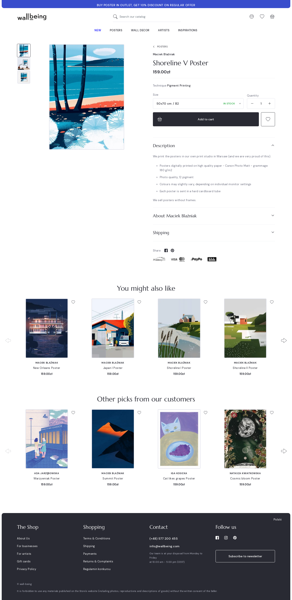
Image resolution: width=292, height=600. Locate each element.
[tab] (214, 145)
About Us (23, 538)
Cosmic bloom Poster (245, 478)
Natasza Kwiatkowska (245, 473)
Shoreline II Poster (245, 368)
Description (214, 145)
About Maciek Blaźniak (214, 216)
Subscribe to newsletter (245, 556)
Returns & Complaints (98, 561)
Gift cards (24, 561)
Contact (159, 527)
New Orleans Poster (46, 368)
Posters (159, 46)
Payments (90, 554)
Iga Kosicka (179, 473)
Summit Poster (113, 478)
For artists (24, 554)
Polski (278, 519)
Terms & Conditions (96, 538)
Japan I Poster (113, 368)
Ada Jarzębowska (46, 473)
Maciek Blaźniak (164, 54)
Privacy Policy (26, 569)
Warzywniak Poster (47, 478)
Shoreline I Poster (179, 368)
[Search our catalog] (116, 16)
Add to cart (185, 119)
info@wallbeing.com (165, 546)
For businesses (27, 546)
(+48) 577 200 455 (164, 538)
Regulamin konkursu (96, 569)
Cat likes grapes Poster (179, 478)
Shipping (214, 232)
